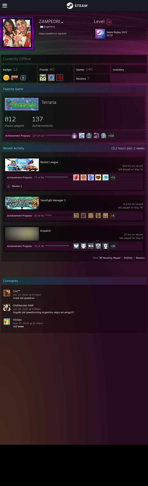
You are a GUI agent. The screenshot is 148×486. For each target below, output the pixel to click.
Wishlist (128, 257)
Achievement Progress (17, 135)
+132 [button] (111, 135)
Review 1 (17, 186)
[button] (120, 21)
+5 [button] (112, 215)
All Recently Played (109, 257)
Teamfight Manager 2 (53, 200)
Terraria (48, 102)
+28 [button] (113, 246)
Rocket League (49, 162)
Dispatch (45, 230)
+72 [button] (113, 177)
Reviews (140, 257)
